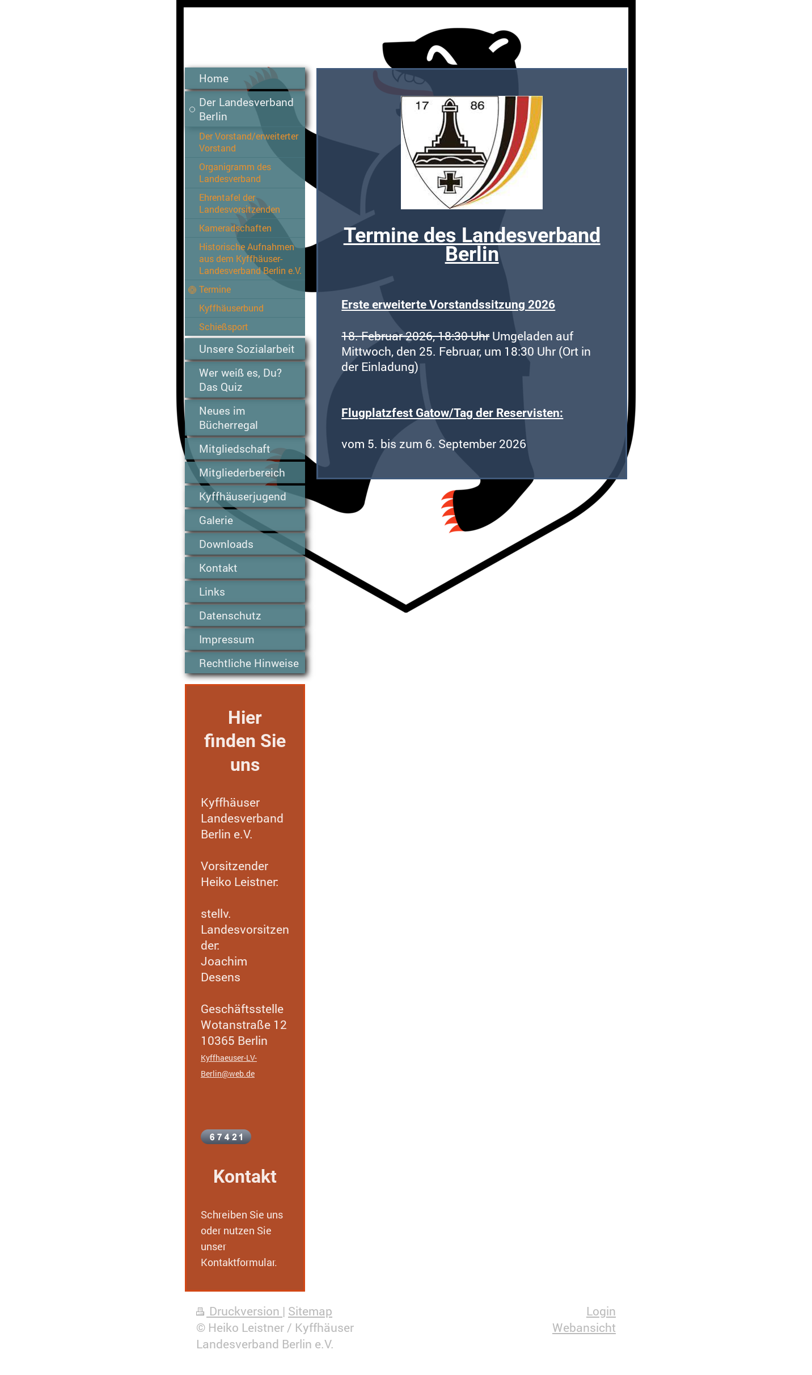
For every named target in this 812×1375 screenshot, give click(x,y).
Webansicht (584, 1327)
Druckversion (239, 1311)
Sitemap (310, 1311)
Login (601, 1311)
